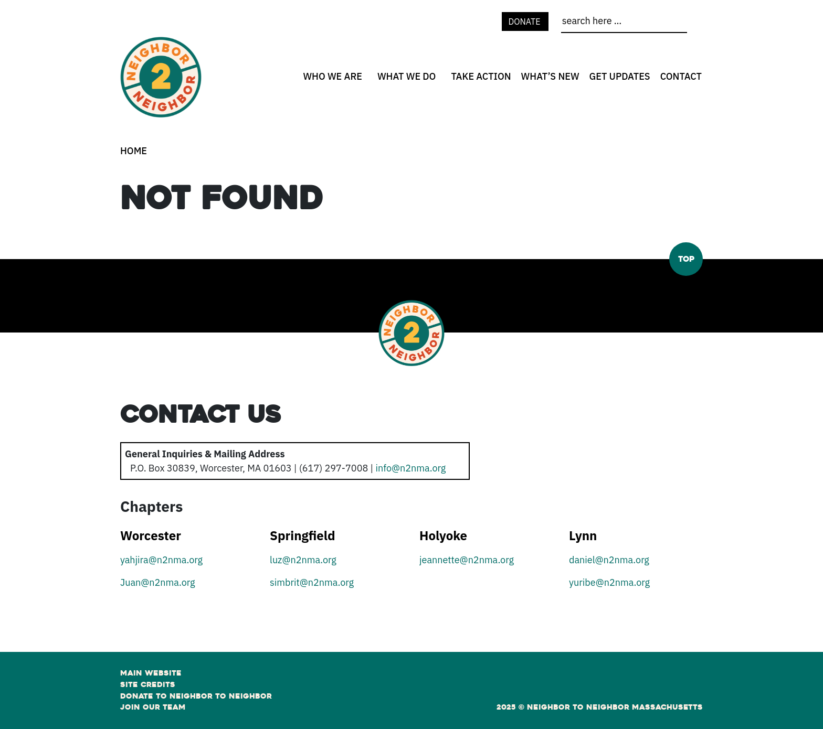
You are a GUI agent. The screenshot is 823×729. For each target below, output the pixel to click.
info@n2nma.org (410, 468)
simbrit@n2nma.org (312, 582)
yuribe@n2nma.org (609, 582)
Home (133, 151)
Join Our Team (153, 707)
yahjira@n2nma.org (161, 560)
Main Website (151, 673)
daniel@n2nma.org (609, 560)
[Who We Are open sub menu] (365, 79)
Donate (525, 21)
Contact (681, 76)
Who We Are (332, 76)
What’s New (550, 76)
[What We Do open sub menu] (439, 79)
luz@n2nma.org (303, 560)
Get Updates (619, 76)
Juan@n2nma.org (157, 582)
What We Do (406, 76)
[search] (624, 23)
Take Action (481, 76)
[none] (331, 76)
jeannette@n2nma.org (466, 560)
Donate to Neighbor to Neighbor (196, 696)
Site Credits (147, 684)
